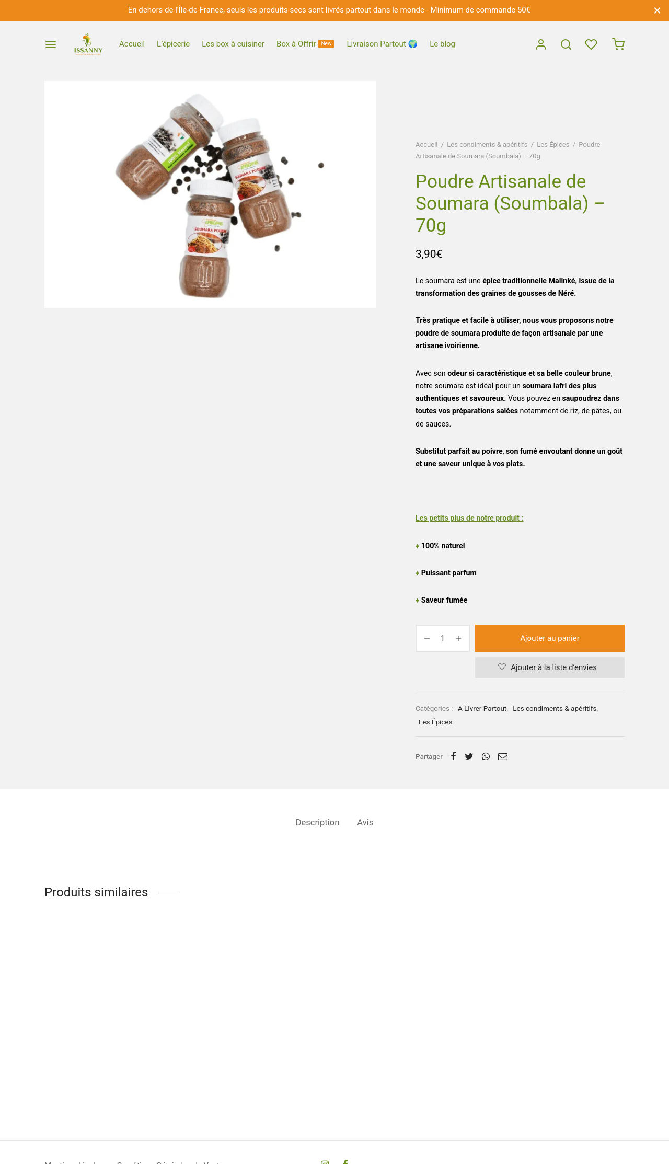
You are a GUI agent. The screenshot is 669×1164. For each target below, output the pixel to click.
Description (318, 822)
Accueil (132, 44)
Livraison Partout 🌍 (382, 44)
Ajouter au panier (550, 638)
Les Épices (553, 144)
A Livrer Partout (482, 708)
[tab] (318, 823)
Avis (365, 822)
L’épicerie (173, 44)
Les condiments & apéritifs (487, 144)
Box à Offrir (305, 44)
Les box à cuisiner (233, 44)
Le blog (442, 44)
